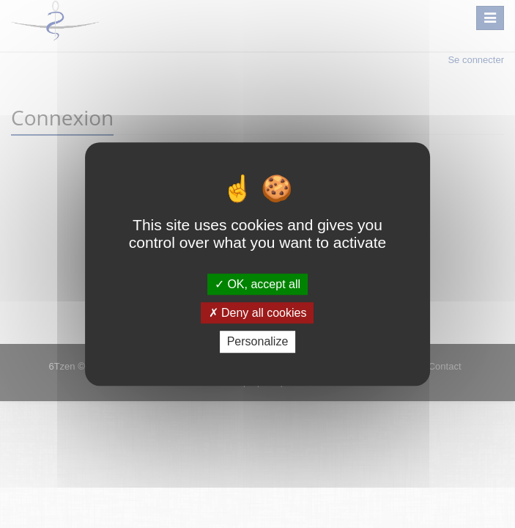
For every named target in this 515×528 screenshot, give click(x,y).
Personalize (258, 342)
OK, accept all (257, 284)
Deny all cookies (258, 313)
